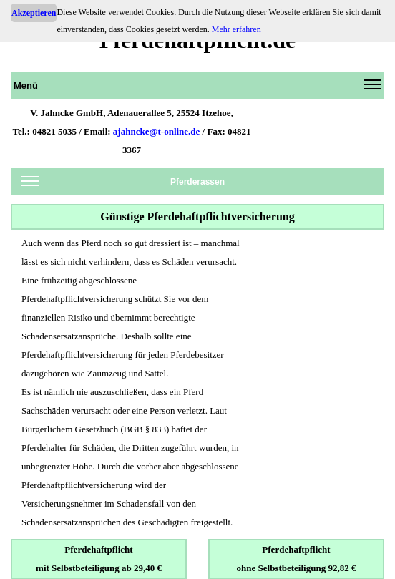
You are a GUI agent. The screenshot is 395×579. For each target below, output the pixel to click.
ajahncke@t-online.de (156, 131)
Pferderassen (123, 184)
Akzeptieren (33, 13)
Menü (197, 88)
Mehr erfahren (236, 29)
